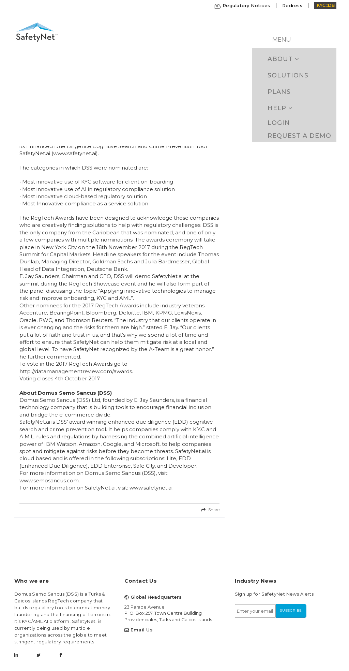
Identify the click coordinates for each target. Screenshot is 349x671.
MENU (281, 39)
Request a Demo (299, 136)
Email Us (142, 629)
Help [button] (280, 108)
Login (279, 123)
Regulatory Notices (242, 5)
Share (213, 509)
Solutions (288, 75)
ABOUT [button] (283, 59)
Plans (279, 92)
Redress (292, 5)
